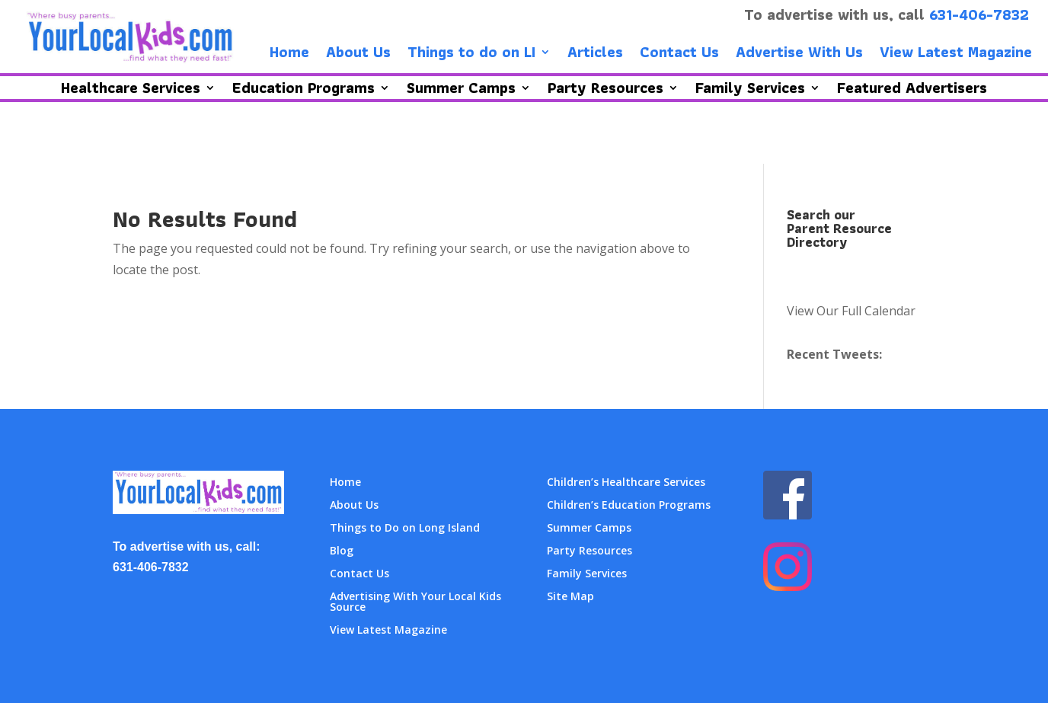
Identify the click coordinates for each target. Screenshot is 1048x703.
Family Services (587, 574)
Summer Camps (589, 528)
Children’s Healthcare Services (626, 483)
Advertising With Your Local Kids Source (415, 602)
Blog (341, 551)
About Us (358, 54)
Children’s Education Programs (629, 506)
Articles (595, 54)
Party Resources (589, 551)
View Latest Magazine (956, 54)
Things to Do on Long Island (405, 528)
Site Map (570, 597)
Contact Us (679, 54)
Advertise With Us (799, 54)
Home (289, 54)
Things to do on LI (471, 54)
